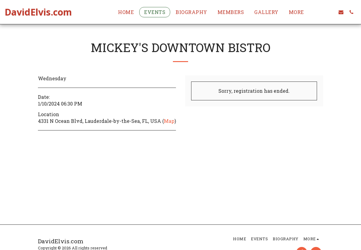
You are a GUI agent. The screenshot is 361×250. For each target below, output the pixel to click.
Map (169, 121)
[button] (331, 12)
